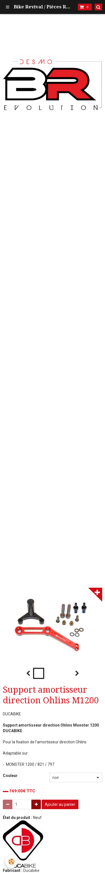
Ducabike (31, 870)
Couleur (10, 775)
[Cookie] (11, 861)
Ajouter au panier (60, 804)
